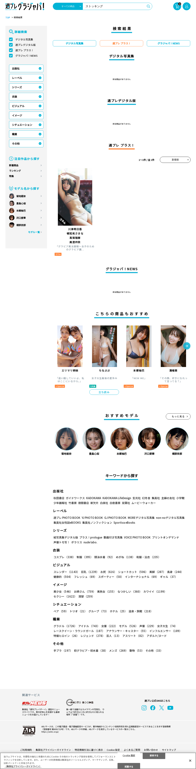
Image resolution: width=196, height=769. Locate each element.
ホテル (118, 611)
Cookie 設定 (113, 750)
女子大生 (167, 626)
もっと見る (178, 416)
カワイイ (155, 591)
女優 (109, 626)
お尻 (108, 572)
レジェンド (92, 636)
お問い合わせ (151, 750)
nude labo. (90, 542)
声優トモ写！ (62, 542)
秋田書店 (59, 498)
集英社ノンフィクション (97, 522)
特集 (11, 176)
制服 (85, 557)
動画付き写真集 (113, 537)
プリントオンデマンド (165, 537)
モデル (128, 626)
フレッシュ (85, 577)
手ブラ (63, 650)
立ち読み (104, 392)
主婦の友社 (168, 498)
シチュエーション (22, 125)
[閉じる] (190, 760)
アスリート (133, 636)
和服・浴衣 (148, 557)
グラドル (65, 626)
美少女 (63, 591)
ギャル (168, 577)
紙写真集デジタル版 (66, 537)
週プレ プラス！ (24, 50)
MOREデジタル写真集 (141, 518)
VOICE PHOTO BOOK (137, 537)
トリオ (78, 611)
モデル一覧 (34, 232)
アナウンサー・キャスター (127, 631)
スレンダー (67, 572)
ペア (61, 611)
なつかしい (130, 591)
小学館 (180, 498)
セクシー (65, 596)
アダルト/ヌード (157, 636)
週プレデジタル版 (25, 45)
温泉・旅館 (141, 611)
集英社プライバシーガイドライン (53, 750)
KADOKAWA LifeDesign (117, 498)
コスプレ (64, 557)
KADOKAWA (93, 498)
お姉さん (85, 591)
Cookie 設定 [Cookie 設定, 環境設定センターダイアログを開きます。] (129, 755)
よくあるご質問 (132, 750)
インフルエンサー (165, 631)
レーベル (17, 78)
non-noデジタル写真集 (170, 518)
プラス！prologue (90, 537)
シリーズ (17, 87)
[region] (98, 761)
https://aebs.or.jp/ (50, 731)
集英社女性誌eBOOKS (67, 522)
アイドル (89, 626)
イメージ (17, 115)
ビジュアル (18, 106)
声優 (147, 626)
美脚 (157, 572)
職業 (14, 134)
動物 (136, 650)
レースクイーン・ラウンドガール (79, 631)
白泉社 (104, 503)
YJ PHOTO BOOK (92, 518)
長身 (175, 572)
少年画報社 (60, 503)
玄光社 (137, 498)
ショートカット (133, 572)
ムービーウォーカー (143, 503)
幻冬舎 (146, 498)
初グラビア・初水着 (91, 650)
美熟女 (106, 591)
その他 (16, 143)
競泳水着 (104, 557)
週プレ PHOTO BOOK (67, 518)
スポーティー (110, 577)
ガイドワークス (75, 498)
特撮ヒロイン (66, 636)
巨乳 (90, 572)
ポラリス (76, 542)
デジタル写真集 (24, 39)
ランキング (15, 170)
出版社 (16, 68)
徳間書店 (83, 503)
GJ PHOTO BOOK (115, 518)
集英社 (156, 498)
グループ (98, 611)
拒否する (154, 755)
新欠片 (94, 503)
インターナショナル (142, 577)
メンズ (118, 650)
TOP (7, 17)
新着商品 (13, 165)
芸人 (113, 636)
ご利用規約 (26, 750)
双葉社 (126, 503)
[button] (187, 346)
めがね (125, 557)
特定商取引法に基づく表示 (89, 750)
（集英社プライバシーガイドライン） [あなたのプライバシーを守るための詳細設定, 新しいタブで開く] (23, 766)
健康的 (63, 577)
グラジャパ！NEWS (26, 55)
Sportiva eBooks (124, 522)
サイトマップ (169, 750)
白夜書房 (115, 503)
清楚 (86, 596)
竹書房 (73, 503)
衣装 (14, 96)
